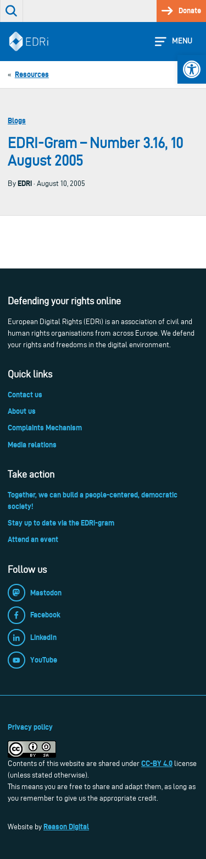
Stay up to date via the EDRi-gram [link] (61, 522)
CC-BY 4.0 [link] (156, 763)
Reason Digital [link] (66, 826)
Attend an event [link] (33, 539)
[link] (191, 69)
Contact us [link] (25, 394)
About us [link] (22, 411)
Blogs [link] (17, 120)
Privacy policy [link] (30, 727)
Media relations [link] (32, 444)
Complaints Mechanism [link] (45, 427)
